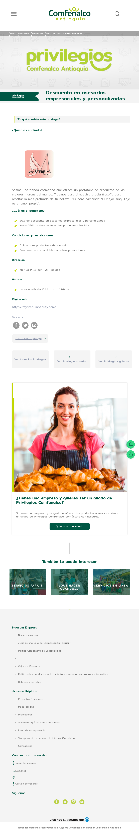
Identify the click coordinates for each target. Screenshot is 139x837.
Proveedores (25, 714)
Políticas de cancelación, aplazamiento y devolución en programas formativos (63, 674)
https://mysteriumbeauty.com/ (34, 306)
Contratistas (25, 746)
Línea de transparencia (31, 730)
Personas (24, 33)
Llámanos (20, 771)
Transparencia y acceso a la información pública (46, 738)
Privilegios (38, 33)
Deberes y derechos (29, 682)
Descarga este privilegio (29, 338)
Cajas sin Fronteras (29, 666)
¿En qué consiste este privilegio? (39, 119)
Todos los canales (25, 763)
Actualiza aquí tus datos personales (39, 722)
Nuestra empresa (28, 635)
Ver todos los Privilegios (30, 359)
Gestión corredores (26, 784)
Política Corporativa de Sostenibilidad (39, 651)
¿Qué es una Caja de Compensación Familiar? (44, 643)
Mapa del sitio (26, 707)
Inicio (13, 33)
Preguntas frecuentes (30, 699)
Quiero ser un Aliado (69, 526)
